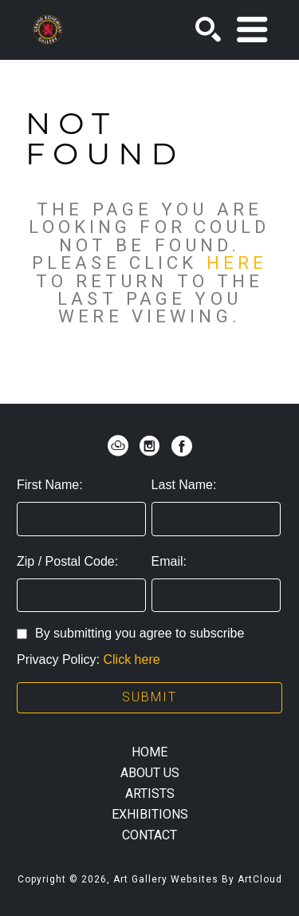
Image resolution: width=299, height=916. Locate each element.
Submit (149, 697)
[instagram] (150, 446)
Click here (131, 659)
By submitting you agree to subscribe (130, 633)
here (237, 262)
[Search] (208, 29)
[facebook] (181, 446)
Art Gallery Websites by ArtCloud (197, 879)
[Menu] (252, 29)
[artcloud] (118, 446)
